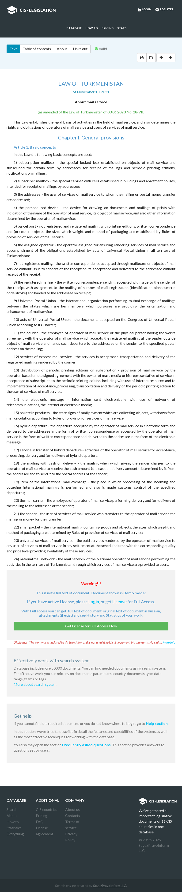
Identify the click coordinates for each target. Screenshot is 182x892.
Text (13, 48)
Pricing (108, 28)
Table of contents (37, 48)
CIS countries (46, 809)
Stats (121, 28)
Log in (144, 9)
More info (169, 642)
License (119, 601)
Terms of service (72, 824)
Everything (15, 834)
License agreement (44, 830)
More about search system (35, 684)
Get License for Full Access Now (91, 626)
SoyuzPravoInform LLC (109, 886)
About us (72, 809)
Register (164, 9)
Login (93, 601)
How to (91, 28)
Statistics (14, 827)
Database (74, 28)
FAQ (39, 821)
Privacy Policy (71, 837)
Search (12, 809)
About (62, 48)
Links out (80, 48)
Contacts (72, 815)
